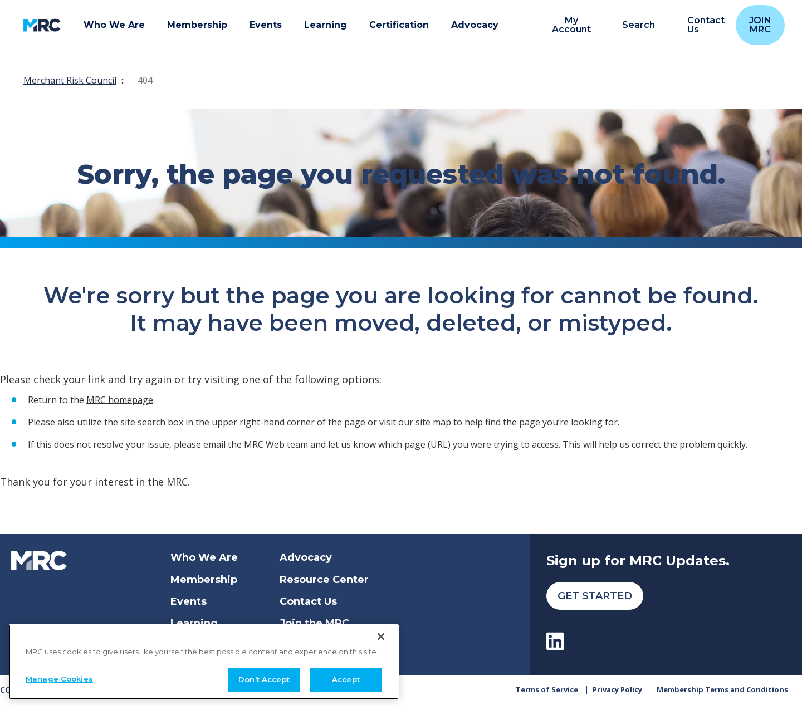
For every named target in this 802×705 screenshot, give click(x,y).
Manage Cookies (59, 676)
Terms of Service (547, 689)
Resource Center (324, 580)
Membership (203, 580)
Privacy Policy (617, 689)
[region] (204, 659)
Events (188, 601)
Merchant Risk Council (69, 80)
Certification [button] (399, 24)
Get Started (595, 596)
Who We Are (204, 557)
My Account (571, 25)
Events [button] (266, 24)
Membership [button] (197, 24)
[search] (632, 25)
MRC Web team (276, 444)
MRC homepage (119, 399)
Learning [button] (325, 24)
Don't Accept (264, 676)
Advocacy (306, 557)
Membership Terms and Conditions (722, 689)
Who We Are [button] (114, 24)
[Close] (381, 633)
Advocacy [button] (474, 24)
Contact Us (308, 601)
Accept (346, 676)
